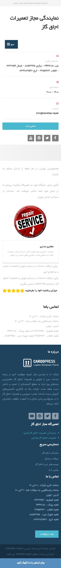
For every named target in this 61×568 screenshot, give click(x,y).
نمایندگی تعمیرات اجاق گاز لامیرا (40, 433)
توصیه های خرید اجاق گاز (47, 464)
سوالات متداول (51, 458)
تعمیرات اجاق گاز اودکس (43, 438)
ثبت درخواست (47, 534)
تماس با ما (30, 126)
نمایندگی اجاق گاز (50, 453)
